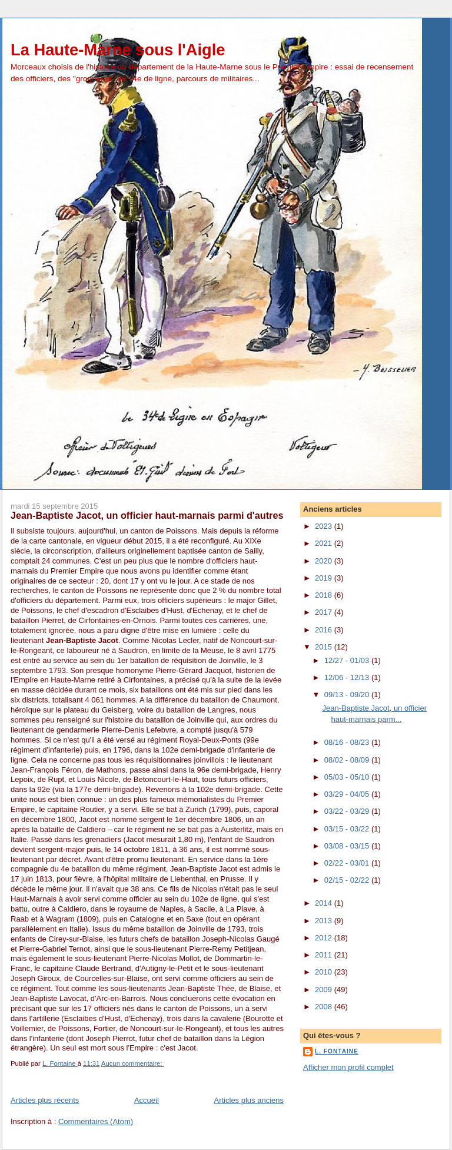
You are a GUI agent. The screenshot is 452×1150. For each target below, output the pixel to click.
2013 (324, 920)
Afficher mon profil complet (348, 1067)
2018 (324, 595)
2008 (324, 1006)
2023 (324, 526)
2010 (324, 971)
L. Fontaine (336, 1051)
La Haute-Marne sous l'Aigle (118, 50)
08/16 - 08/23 (347, 742)
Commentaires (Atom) (95, 1121)
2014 (324, 903)
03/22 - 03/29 (347, 811)
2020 (324, 560)
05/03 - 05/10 (347, 777)
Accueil (146, 1100)
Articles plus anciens (249, 1100)
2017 (324, 612)
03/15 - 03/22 (347, 828)
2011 (324, 954)
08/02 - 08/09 (347, 759)
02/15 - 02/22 (347, 880)
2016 (324, 629)
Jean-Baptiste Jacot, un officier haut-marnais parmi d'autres (147, 515)
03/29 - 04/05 (347, 794)
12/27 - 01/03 (347, 660)
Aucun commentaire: (132, 1063)
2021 (324, 543)
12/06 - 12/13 (347, 677)
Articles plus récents (45, 1100)
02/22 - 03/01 (347, 863)
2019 (324, 578)
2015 (324, 646)
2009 (324, 989)
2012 (324, 937)
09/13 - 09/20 (347, 694)
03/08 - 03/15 (347, 845)
